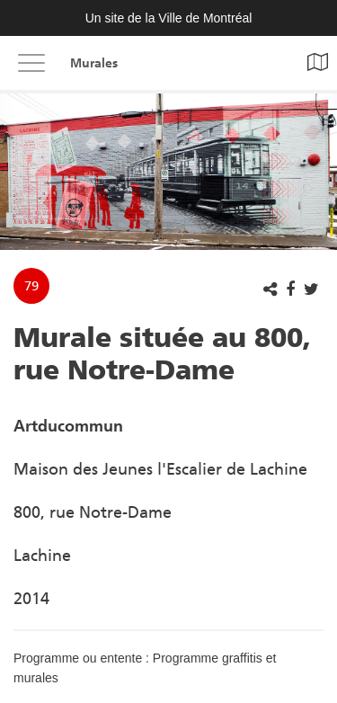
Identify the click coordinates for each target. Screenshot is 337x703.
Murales (94, 63)
